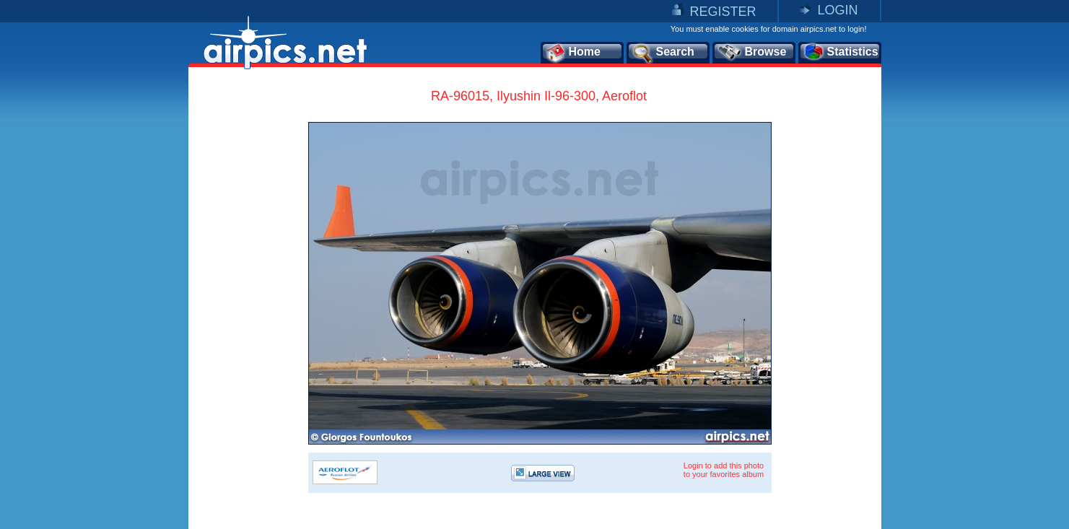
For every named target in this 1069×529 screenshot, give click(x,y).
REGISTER (722, 11)
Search (662, 53)
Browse (752, 53)
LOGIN (837, 10)
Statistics (840, 53)
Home (573, 53)
